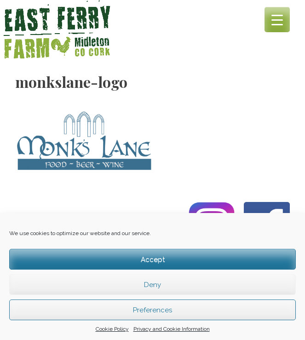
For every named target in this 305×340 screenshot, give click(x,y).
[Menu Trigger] (277, 19)
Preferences (152, 310)
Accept (153, 259)
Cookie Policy (112, 329)
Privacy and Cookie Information (171, 329)
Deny (152, 285)
